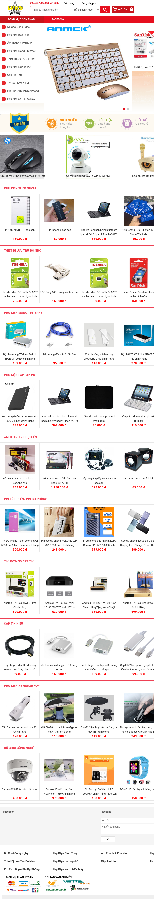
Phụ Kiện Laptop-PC (18, 66)
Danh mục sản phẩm (21, 19)
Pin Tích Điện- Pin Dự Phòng (23, 90)
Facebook (56, 19)
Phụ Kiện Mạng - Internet (21, 50)
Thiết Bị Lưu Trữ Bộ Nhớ (20, 58)
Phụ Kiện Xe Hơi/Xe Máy (21, 98)
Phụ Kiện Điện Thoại (18, 34)
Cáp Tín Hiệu (14, 74)
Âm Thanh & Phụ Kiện (19, 42)
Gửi (108, 839)
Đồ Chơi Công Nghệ (18, 26)
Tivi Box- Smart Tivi (18, 82)
